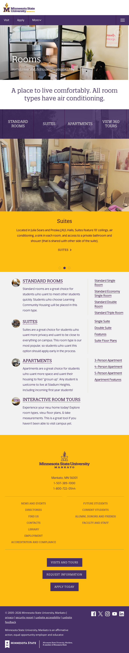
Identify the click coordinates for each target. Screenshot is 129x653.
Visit (6, 20)
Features (100, 334)
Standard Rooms (18, 123)
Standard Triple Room (109, 312)
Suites (49, 124)
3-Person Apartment (108, 360)
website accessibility (47, 617)
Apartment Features (108, 379)
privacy (9, 617)
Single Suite (102, 321)
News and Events (33, 503)
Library (33, 529)
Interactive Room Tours (51, 399)
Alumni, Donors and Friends (95, 516)
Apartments (80, 124)
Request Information (64, 574)
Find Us (33, 516)
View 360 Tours (110, 123)
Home (16, 69)
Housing (45, 69)
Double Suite (103, 328)
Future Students (95, 503)
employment (33, 535)
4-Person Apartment (108, 366)
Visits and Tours (64, 562)
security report (24, 617)
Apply (20, 20)
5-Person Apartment (108, 373)
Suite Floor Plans (106, 340)
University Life (30, 69)
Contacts (33, 522)
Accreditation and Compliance (33, 542)
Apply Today (65, 586)
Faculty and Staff (95, 522)
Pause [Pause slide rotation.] (118, 32)
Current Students (95, 509)
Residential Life (62, 69)
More (36, 20)
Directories (33, 509)
